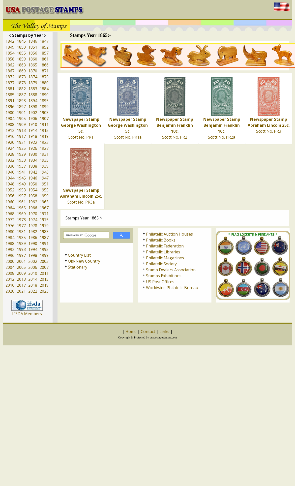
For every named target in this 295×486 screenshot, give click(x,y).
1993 (21, 249)
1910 (32, 124)
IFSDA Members (27, 313)
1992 (9, 249)
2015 (44, 279)
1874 (32, 77)
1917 (21, 136)
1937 (21, 166)
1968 (9, 213)
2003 (44, 261)
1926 (32, 148)
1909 (21, 124)
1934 (32, 160)
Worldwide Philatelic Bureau (172, 287)
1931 (44, 154)
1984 (9, 237)
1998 (32, 255)
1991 (44, 243)
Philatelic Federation (165, 246)
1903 (44, 112)
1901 (21, 112)
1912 (9, 130)
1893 (21, 100)
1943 (44, 172)
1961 (21, 202)
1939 (44, 166)
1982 (32, 231)
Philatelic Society (161, 264)
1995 (44, 249)
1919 (44, 136)
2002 (32, 261)
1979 (44, 225)
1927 (44, 148)
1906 (32, 118)
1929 (21, 154)
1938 (32, 166)
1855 (21, 53)
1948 (9, 184)
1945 (21, 178)
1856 (32, 53)
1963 (44, 202)
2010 (32, 273)
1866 (44, 65)
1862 (9, 65)
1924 (9, 148)
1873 (21, 77)
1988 (9, 243)
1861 (44, 59)
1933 (21, 160)
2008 (9, 273)
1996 (9, 255)
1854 (9, 53)
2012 (9, 279)
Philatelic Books (161, 240)
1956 (9, 196)
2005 (21, 267)
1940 (9, 172)
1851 (32, 47)
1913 (21, 130)
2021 (21, 291)
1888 (32, 94)
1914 (32, 130)
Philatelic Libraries (163, 252)
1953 (21, 190)
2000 (9, 261)
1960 (9, 202)
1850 (21, 47)
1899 (44, 106)
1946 (32, 178)
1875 (44, 77)
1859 (21, 59)
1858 (9, 59)
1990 (32, 243)
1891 (9, 100)
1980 (9, 231)
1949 (21, 184)
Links (164, 331)
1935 (44, 160)
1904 (9, 118)
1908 (9, 124)
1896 (9, 106)
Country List (79, 255)
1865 (32, 65)
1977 (21, 225)
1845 (21, 41)
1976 (9, 225)
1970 (32, 213)
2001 (21, 261)
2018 (32, 285)
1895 (44, 100)
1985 (21, 237)
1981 (21, 231)
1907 (44, 118)
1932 (9, 160)
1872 (9, 77)
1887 (21, 94)
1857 (44, 53)
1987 (44, 237)
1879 (32, 83)
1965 (21, 208)
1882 (21, 88)
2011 (44, 273)
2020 (9, 291)
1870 (32, 71)
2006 (32, 267)
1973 (21, 219)
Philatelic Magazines (165, 258)
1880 (44, 83)
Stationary (77, 267)
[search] (86, 235)
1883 (32, 88)
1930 (32, 154)
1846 (32, 41)
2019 (44, 285)
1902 (32, 112)
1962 (32, 202)
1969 (21, 213)
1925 (21, 148)
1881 (9, 88)
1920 (9, 142)
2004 (9, 267)
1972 (9, 219)
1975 (44, 219)
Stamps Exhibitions (163, 275)
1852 (44, 47)
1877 (9, 83)
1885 (9, 94)
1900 (9, 112)
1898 (32, 106)
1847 (44, 41)
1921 (21, 142)
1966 (32, 208)
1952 (9, 190)
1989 (21, 243)
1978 (32, 225)
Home (131, 331)
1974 (32, 219)
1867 (9, 71)
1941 (21, 172)
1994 (32, 249)
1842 (9, 41)
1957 (21, 196)
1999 (44, 255)
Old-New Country (84, 261)
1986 (32, 237)
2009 (21, 273)
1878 (21, 83)
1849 (9, 47)
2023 (44, 291)
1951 (44, 184)
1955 (44, 190)
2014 (32, 279)
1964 (9, 208)
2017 (21, 285)
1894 (32, 100)
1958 (32, 196)
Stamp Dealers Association (171, 270)
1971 (44, 213)
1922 (32, 142)
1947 (44, 178)
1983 (44, 231)
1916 (9, 136)
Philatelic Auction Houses (169, 234)
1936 (9, 166)
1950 (32, 184)
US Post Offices (160, 281)
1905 (21, 118)
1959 (44, 196)
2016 (9, 285)
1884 (44, 88)
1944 (9, 178)
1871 (44, 71)
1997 (21, 255)
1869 (21, 71)
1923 (44, 142)
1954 (32, 190)
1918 (32, 136)
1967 (44, 208)
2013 (21, 279)
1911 (44, 124)
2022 (32, 291)
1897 (21, 106)
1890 (44, 94)
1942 (32, 172)
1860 (32, 59)
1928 (9, 154)
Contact (148, 331)
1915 (44, 130)
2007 (44, 267)
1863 (21, 65)
